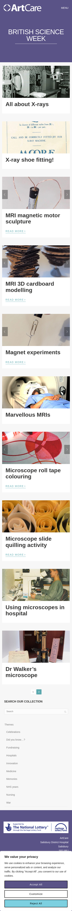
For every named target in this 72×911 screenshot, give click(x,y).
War (8, 802)
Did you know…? (15, 739)
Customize (36, 894)
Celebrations (13, 732)
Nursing (10, 794)
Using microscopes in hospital (35, 610)
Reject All (36, 903)
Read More (15, 231)
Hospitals (11, 755)
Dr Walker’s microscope (21, 672)
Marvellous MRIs (27, 415)
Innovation (12, 763)
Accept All (36, 884)
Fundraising (12, 747)
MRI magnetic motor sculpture (32, 218)
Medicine (11, 771)
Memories (11, 779)
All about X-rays (27, 104)
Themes (9, 724)
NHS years (12, 786)
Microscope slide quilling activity (28, 542)
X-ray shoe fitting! (29, 160)
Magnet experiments (32, 352)
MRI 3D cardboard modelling (29, 287)
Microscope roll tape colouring (33, 473)
